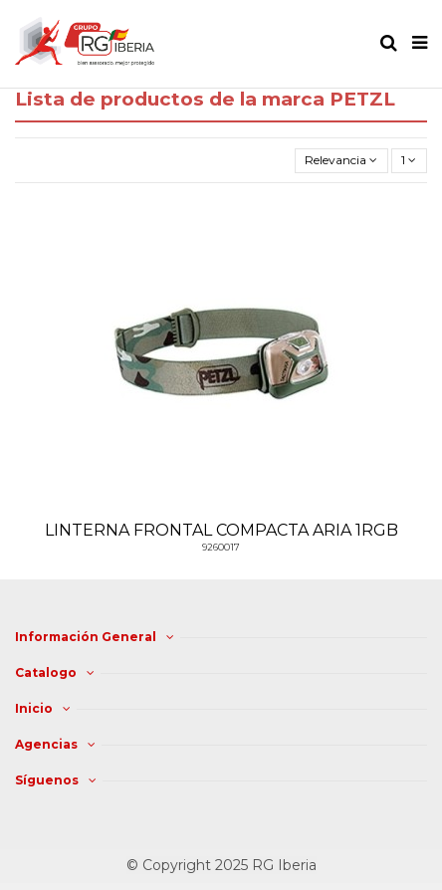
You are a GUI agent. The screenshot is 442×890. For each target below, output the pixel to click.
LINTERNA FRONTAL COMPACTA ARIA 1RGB (221, 530)
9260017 (221, 547)
